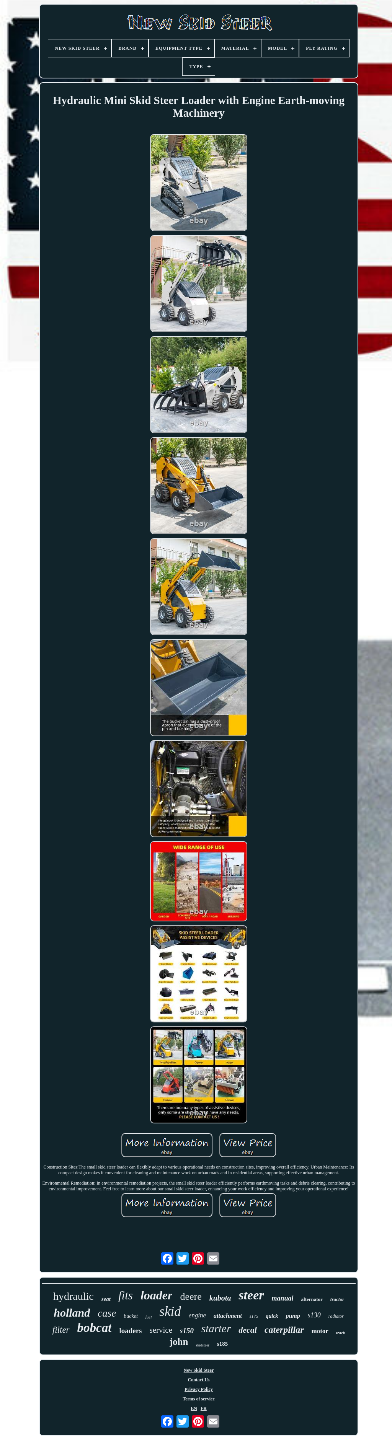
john (179, 1342)
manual (282, 1298)
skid (170, 1311)
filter (61, 1330)
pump (293, 1315)
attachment (228, 1315)
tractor (337, 1299)
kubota (220, 1298)
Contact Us (199, 1379)
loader (156, 1295)
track (340, 1332)
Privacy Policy (199, 1389)
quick (272, 1316)
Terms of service (199, 1399)
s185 (222, 1344)
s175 (254, 1316)
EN (194, 1408)
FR (204, 1408)
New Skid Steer (199, 1370)
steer (251, 1295)
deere (190, 1296)
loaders (130, 1331)
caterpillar (284, 1330)
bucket (131, 1316)
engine (197, 1315)
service (161, 1330)
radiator (336, 1316)
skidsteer (202, 1345)
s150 (187, 1331)
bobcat (94, 1328)
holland (72, 1312)
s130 (314, 1315)
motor (320, 1331)
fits (125, 1295)
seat (106, 1299)
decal (247, 1330)
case (107, 1313)
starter (216, 1328)
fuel (148, 1317)
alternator (312, 1299)
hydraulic (73, 1296)
